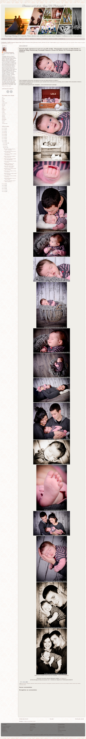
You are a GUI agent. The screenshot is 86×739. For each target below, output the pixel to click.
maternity (36, 683)
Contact (15, 38)
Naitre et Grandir (33, 727)
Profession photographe (62, 730)
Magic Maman (32, 726)
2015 (4, 185)
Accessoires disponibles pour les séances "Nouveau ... (10, 181)
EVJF (12, 43)
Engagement (3, 43)
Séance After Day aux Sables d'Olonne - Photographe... (9, 166)
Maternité (13, 42)
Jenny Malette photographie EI (8, 52)
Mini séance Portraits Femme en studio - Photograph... (9, 149)
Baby (23, 683)
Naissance (35, 42)
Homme (6, 43)
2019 (4, 138)
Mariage (26, 38)
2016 (4, 183)
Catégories (21, 38)
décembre (6, 143)
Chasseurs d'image (61, 726)
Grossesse (27, 42)
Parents (31, 730)
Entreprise (38, 38)
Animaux (75, 42)
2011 (4, 191)
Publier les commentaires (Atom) (29, 721)
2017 (4, 141)
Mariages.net (4, 730)
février (5, 146)
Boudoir (57, 42)
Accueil (51, 719)
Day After (64, 42)
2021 (4, 135)
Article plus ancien (79, 719)
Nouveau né (44, 683)
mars (5, 144)
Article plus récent (23, 719)
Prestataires (61, 38)
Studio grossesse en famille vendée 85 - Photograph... (10, 174)
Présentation (10, 38)
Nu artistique (83, 42)
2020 (4, 137)
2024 (4, 131)
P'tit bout (47, 42)
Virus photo (60, 731)
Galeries (55, 38)
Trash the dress (4, 123)
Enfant (31, 42)
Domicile (60, 42)
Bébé (20, 42)
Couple (67, 42)
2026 (4, 128)
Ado (69, 42)
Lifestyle (43, 42)
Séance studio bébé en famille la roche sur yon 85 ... (9, 157)
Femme (39, 42)
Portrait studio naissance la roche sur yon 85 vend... (10, 152)
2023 (4, 132)
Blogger (62, 734)
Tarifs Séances (32, 38)
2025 (4, 129)
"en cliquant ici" (63, 678)
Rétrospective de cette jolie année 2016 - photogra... (10, 169)
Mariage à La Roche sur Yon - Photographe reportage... (9, 164)
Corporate (72, 42)
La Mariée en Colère (5, 727)
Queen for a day (5, 731)
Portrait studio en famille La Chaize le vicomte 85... (10, 154)
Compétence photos (61, 727)
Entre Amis (9, 43)
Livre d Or (50, 38)
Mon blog (4, 38)
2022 (4, 134)
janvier (5, 147)
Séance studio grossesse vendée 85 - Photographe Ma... (10, 159)
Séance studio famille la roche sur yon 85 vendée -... (10, 179)
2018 (4, 140)
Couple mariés (53, 42)
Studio (9, 42)
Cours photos (44, 38)
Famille (23, 42)
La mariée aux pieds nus (6, 726)
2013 (4, 188)
